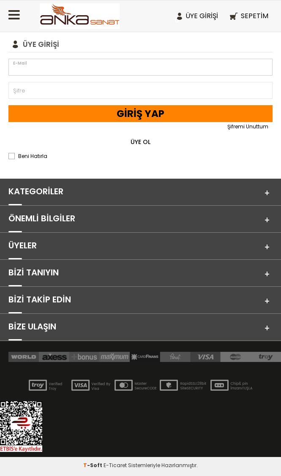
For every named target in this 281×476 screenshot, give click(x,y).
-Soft (93, 465)
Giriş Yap (140, 113)
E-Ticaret (115, 465)
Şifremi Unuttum (247, 126)
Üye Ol (140, 142)
